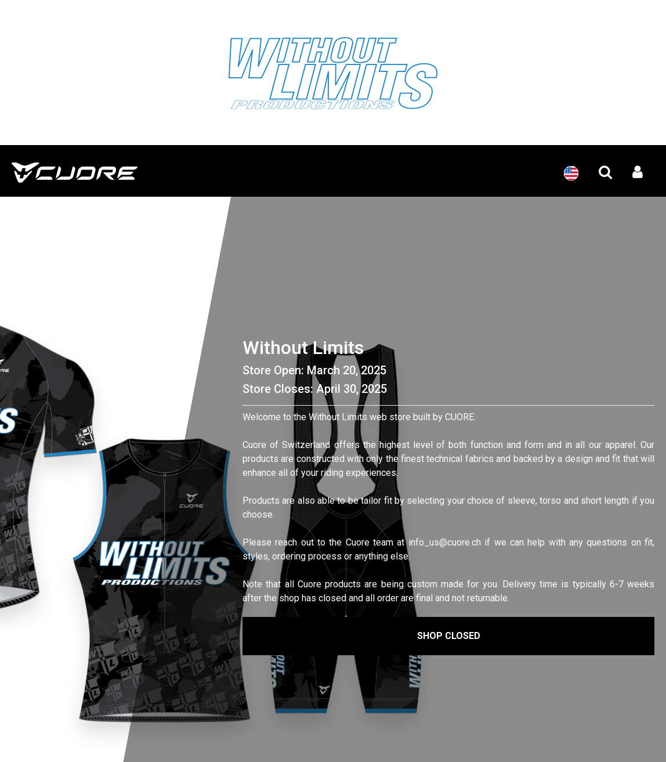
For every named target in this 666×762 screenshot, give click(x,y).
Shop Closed (448, 635)
